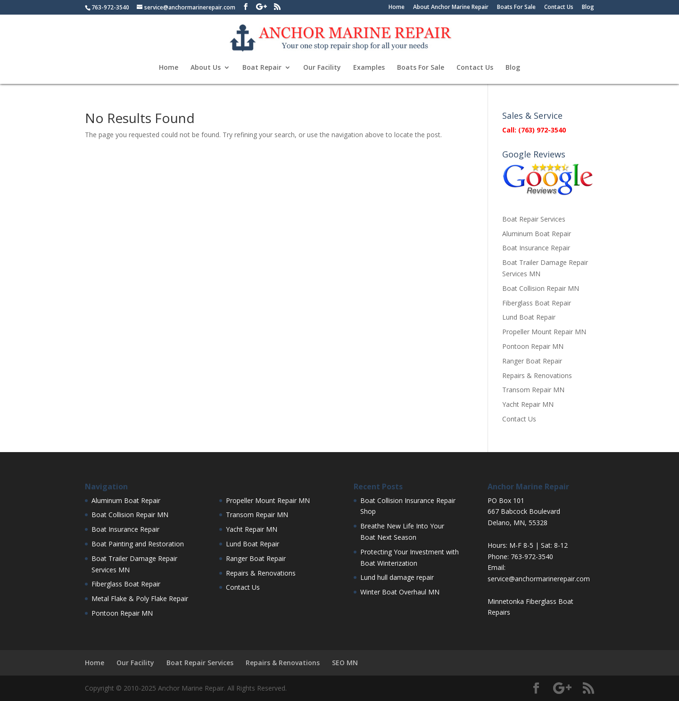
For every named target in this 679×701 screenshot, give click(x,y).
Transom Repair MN (533, 389)
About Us (205, 68)
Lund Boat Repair (528, 317)
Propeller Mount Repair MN (544, 331)
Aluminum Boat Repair (536, 233)
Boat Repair (262, 68)
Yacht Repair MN (528, 404)
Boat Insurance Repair (536, 247)
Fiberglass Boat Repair (536, 302)
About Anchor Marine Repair (451, 7)
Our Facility (322, 68)
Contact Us (558, 7)
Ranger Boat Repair (532, 360)
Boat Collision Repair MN (540, 288)
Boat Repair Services (533, 218)
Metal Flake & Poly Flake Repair (139, 598)
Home (397, 7)
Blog (588, 7)
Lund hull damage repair (397, 577)
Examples (369, 68)
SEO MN (345, 662)
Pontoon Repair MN (532, 346)
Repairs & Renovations (537, 375)
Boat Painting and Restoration (137, 543)
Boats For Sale (516, 7)
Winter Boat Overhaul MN (399, 591)
